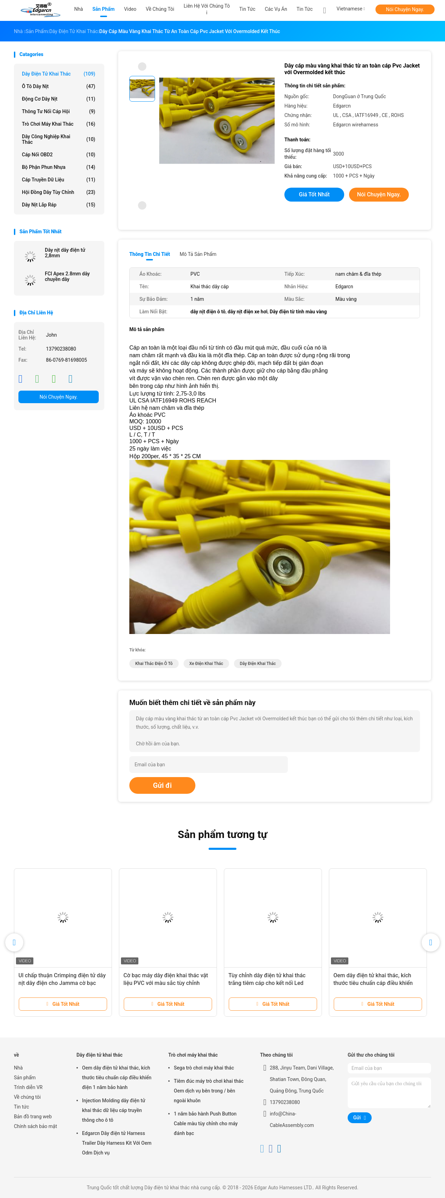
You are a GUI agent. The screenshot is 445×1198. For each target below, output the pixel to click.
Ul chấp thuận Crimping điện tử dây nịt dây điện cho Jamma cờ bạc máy (62, 983)
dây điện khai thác (258, 663)
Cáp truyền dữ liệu (58, 179)
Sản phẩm (25, 1077)
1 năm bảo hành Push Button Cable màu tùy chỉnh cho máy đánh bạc (206, 1123)
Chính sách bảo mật (35, 1126)
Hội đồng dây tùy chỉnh (58, 192)
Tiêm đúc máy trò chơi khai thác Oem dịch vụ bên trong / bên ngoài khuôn (208, 1090)
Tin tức (305, 9)
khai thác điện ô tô (154, 663)
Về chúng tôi (27, 1097)
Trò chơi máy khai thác (58, 123)
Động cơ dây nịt (58, 98)
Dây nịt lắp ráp (58, 204)
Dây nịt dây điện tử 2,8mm (65, 252)
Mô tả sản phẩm (198, 254)
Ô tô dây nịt (58, 86)
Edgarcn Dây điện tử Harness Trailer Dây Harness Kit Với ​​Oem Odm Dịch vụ (117, 1143)
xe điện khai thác (206, 663)
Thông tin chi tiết (149, 254)
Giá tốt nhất (314, 194)
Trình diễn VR (28, 1087)
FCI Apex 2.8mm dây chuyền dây (67, 276)
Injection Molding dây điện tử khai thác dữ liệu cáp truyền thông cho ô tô (113, 1110)
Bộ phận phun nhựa (58, 167)
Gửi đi (162, 785)
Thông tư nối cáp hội (58, 111)
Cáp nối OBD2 (58, 154)
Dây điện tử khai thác (58, 73)
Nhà (18, 1068)
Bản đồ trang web (33, 1116)
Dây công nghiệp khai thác (58, 139)
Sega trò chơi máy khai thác (204, 1068)
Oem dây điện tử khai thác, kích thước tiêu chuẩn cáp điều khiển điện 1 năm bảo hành (373, 983)
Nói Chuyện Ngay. (405, 9)
